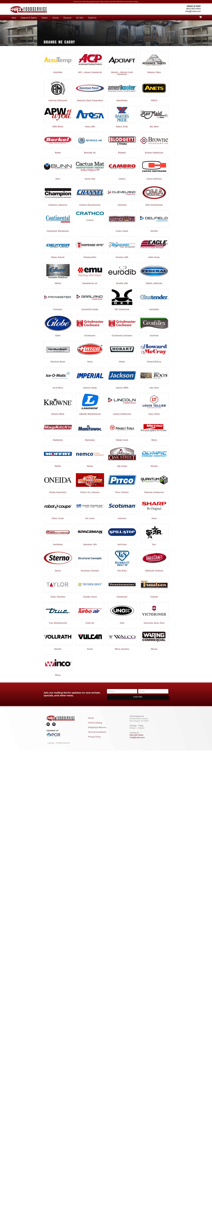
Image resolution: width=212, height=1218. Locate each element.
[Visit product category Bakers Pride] (122, 117)
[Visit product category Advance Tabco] (154, 63)
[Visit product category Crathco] (90, 216)
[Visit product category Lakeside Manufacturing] (90, 404)
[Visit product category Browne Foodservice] (154, 143)
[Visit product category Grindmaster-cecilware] (122, 326)
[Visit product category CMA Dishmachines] (154, 195)
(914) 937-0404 (193, 9)
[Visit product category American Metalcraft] (58, 91)
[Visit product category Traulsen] (154, 587)
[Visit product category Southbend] (58, 535)
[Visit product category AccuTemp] (58, 63)
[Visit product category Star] (154, 535)
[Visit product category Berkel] (58, 143)
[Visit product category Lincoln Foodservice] (122, 404)
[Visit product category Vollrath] (58, 639)
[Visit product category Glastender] (154, 300)
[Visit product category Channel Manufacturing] (90, 195)
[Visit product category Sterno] (58, 561)
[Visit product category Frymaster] (58, 300)
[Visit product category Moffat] (58, 457)
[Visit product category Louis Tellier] (154, 404)
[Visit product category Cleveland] (122, 195)
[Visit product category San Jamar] (90, 509)
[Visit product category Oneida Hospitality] (58, 483)
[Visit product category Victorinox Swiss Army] (154, 613)
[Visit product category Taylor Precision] (58, 587)
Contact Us (92, 17)
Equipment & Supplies (29, 17)
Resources (67, 17)
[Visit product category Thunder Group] (90, 587)
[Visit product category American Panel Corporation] (90, 91)
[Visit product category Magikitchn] (58, 430)
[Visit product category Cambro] (122, 169)
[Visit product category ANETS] (154, 91)
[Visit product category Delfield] (154, 221)
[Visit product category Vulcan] (90, 639)
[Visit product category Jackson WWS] (122, 378)
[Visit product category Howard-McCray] (154, 352)
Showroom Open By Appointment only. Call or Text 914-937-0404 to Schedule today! (106, 2)
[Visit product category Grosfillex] (154, 326)
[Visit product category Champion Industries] (58, 195)
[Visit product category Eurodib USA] (122, 274)
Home (14, 17)
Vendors (45, 17)
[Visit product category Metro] (154, 430)
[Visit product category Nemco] (90, 457)
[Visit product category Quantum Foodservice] (154, 483)
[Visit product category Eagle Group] (154, 248)
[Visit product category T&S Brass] (122, 561)
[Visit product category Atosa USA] (90, 117)
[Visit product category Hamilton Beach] (58, 352)
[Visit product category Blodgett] (122, 143)
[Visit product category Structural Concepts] (90, 561)
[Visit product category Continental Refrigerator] (58, 221)
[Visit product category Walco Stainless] (122, 639)
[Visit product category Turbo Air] (90, 613)
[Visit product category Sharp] (154, 509)
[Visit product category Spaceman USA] (90, 535)
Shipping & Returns (97, 727)
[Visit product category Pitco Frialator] (122, 483)
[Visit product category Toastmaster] (122, 587)
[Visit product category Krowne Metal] (58, 404)
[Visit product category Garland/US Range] (90, 300)
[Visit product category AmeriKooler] (122, 91)
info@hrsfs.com (193, 11)
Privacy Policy (94, 737)
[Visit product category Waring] (154, 639)
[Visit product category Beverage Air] (90, 143)
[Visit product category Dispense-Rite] (90, 248)
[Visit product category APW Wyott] (58, 117)
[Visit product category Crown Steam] (122, 221)
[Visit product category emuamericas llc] (90, 274)
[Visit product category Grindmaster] (90, 326)
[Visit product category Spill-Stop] (122, 535)
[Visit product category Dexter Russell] (58, 248)
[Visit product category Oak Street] (122, 457)
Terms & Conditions (97, 732)
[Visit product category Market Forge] (122, 430)
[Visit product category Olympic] (154, 457)
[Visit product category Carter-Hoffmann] (154, 169)
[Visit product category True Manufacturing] (58, 613)
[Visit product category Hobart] (122, 352)
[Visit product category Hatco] (90, 352)
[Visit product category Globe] (58, 326)
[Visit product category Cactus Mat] (90, 169)
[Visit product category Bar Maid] (154, 117)
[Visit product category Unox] (122, 613)
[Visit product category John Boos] (154, 378)
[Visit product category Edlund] (58, 274)
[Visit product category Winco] (58, 665)
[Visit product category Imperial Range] (90, 378)
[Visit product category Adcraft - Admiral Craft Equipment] (122, 64)
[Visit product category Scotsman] (122, 509)
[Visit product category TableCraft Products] (154, 561)
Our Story (79, 17)
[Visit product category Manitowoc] (90, 430)
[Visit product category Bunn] (58, 169)
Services (55, 17)
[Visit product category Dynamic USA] (122, 248)
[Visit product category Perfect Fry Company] (90, 483)
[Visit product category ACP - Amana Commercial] (90, 63)
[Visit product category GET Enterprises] (122, 300)
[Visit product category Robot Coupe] (58, 509)
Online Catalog (95, 723)
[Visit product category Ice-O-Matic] (58, 378)
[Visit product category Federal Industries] (154, 274)
